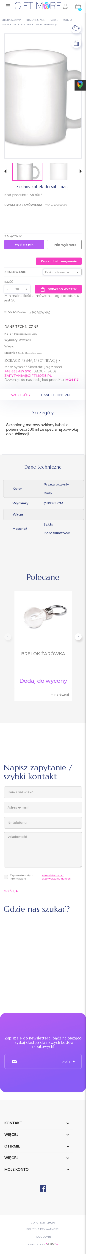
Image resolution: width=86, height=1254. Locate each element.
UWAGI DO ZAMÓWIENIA (23, 205)
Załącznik (13, 236)
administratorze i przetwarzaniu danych (56, 877)
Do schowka (15, 312)
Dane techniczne (56, 395)
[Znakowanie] (62, 272)
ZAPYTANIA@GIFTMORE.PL (28, 376)
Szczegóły (21, 395)
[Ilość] (17, 289)
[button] (5, 171)
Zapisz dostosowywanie (59, 261)
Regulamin (43, 1236)
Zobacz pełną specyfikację (32, 360)
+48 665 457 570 (17, 371)
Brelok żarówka (43, 653)
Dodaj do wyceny (58, 289)
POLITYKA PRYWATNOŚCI (43, 1229)
